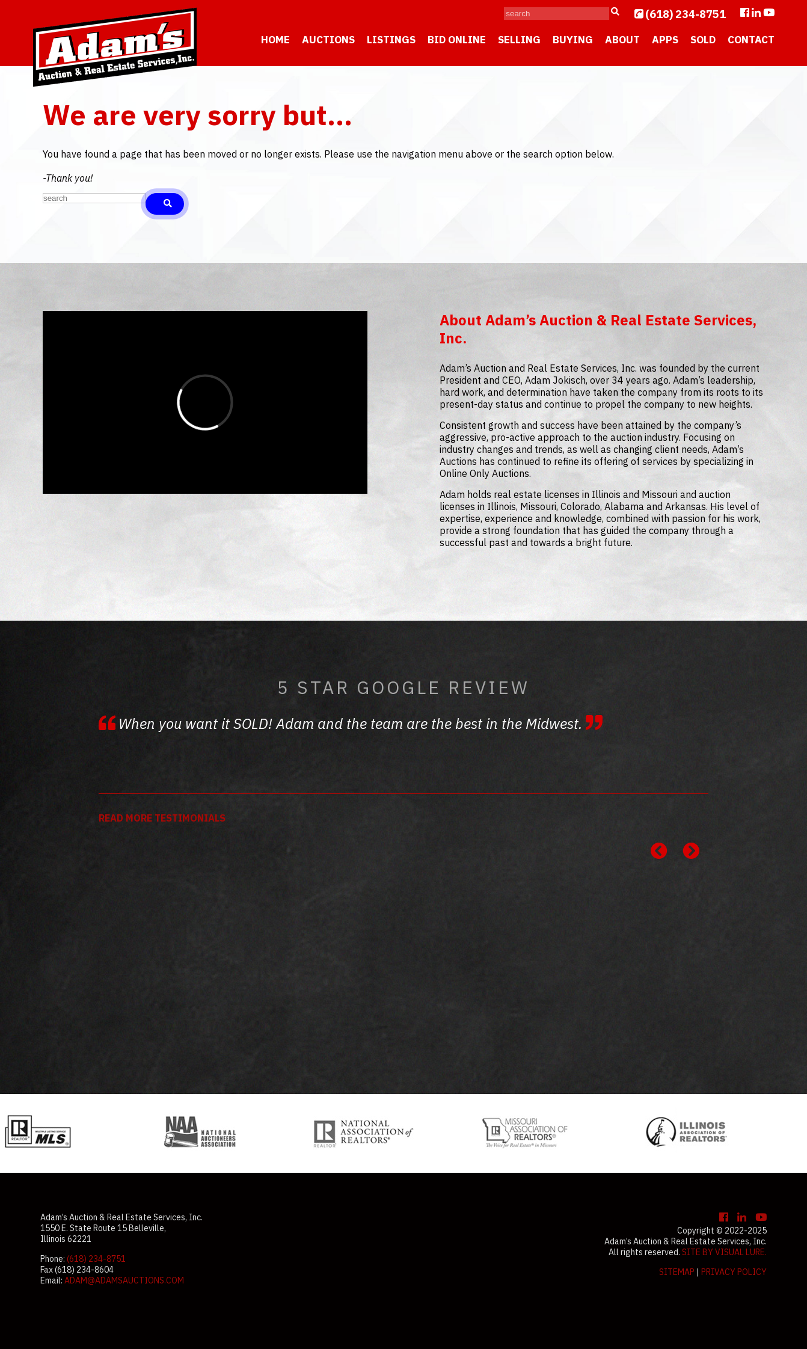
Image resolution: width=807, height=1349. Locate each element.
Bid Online (457, 39)
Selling (519, 39)
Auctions (328, 39)
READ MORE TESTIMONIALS (162, 818)
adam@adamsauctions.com (124, 1280)
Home (275, 39)
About (622, 39)
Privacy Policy (734, 1272)
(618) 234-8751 (685, 14)
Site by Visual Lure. (724, 1252)
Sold (703, 39)
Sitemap (677, 1272)
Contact (751, 39)
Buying (573, 39)
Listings (391, 39)
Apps (665, 39)
